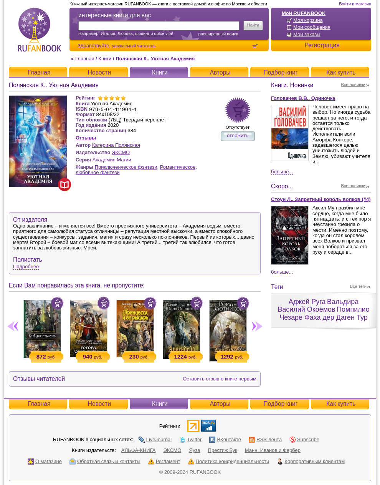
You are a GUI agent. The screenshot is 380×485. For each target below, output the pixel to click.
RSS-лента (265, 439)
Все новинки (353, 84)
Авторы (220, 72)
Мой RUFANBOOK (303, 13)
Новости (99, 72)
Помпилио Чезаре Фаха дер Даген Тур (324, 313)
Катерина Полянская (116, 145)
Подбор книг (280, 72)
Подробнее (26, 266)
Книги (104, 58)
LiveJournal (155, 439)
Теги (277, 287)
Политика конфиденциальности (228, 461)
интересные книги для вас (114, 15)
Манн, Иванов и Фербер (273, 450)
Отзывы (86, 138)
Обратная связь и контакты (104, 461)
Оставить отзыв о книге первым (219, 379)
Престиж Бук (222, 450)
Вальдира (343, 302)
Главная (84, 58)
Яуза (194, 450)
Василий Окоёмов (306, 309)
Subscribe (304, 439)
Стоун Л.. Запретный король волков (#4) (321, 199)
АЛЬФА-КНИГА (138, 450)
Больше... (282, 171)
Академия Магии (112, 160)
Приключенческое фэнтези (126, 167)
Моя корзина (308, 20)
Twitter (190, 439)
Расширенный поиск (218, 34)
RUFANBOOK (39, 29)
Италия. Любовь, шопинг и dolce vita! (137, 33)
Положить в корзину (57, 303)
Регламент (164, 461)
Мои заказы (307, 34)
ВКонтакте (225, 439)
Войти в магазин (355, 4)
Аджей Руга (307, 302)
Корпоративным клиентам (311, 461)
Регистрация (321, 45)
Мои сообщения (311, 27)
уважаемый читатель (134, 45)
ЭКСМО (121, 152)
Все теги (358, 286)
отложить (237, 135)
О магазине (45, 461)
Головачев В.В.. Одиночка (303, 98)
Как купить (340, 72)
